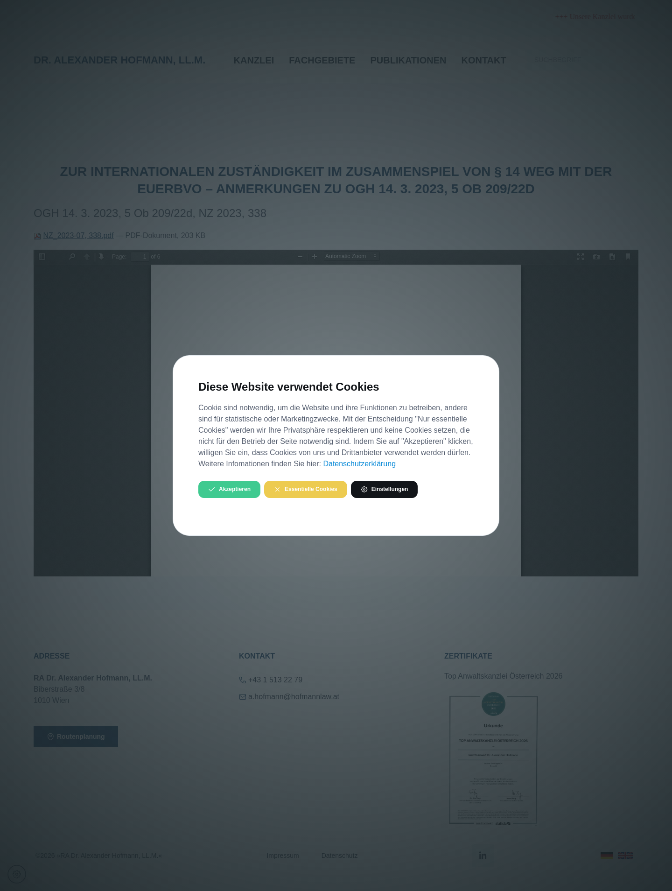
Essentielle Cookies (305, 489)
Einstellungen (384, 489)
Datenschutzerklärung (359, 464)
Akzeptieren (229, 489)
